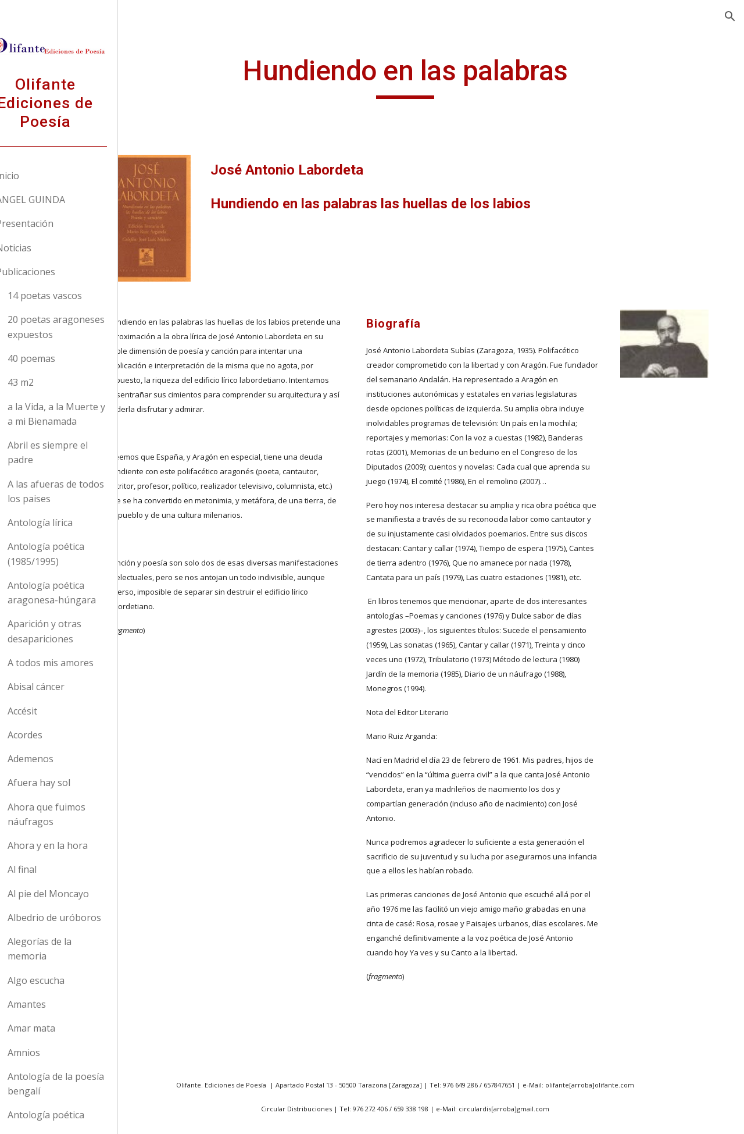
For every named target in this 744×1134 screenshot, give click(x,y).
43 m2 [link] (48, 382)
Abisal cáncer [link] (63, 686)
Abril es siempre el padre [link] (75, 452)
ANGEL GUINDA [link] (57, 199)
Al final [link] (49, 869)
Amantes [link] (54, 1004)
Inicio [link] (34, 175)
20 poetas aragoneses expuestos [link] (83, 326)
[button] (730, 16)
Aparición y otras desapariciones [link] (72, 631)
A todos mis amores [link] (78, 662)
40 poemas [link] (59, 358)
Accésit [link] (50, 711)
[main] (444, 76)
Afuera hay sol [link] (66, 782)
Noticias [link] (41, 247)
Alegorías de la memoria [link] (67, 948)
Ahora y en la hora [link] (75, 845)
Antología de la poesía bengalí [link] (83, 1083)
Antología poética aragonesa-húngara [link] (79, 592)
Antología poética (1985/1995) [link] (73, 553)
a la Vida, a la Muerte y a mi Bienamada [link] (84, 414)
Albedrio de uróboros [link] (81, 917)
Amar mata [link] (59, 1028)
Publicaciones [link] (53, 271)
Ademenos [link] (58, 758)
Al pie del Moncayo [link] (75, 893)
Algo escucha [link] (63, 980)
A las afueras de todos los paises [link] (83, 491)
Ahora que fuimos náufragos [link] (74, 814)
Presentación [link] (52, 223)
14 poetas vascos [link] (72, 295)
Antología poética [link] (73, 1114)
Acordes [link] (52, 734)
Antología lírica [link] (67, 522)
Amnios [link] (51, 1052)
